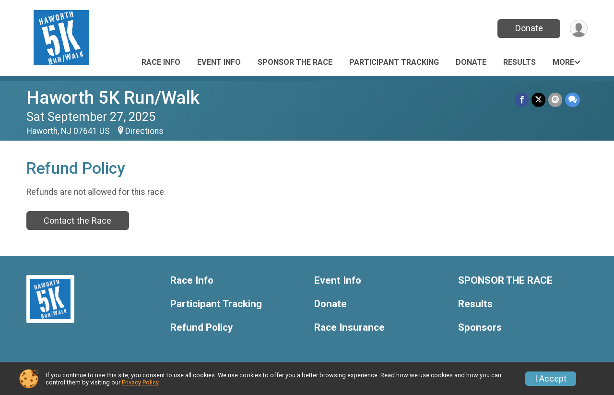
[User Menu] (579, 28)
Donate (529, 28)
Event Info (219, 62)
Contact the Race (77, 220)
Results (519, 62)
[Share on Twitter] (538, 100)
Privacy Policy (140, 382)
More (563, 62)
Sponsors (480, 327)
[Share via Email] (555, 100)
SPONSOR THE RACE (295, 62)
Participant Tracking (394, 62)
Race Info (161, 62)
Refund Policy (201, 327)
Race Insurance (349, 327)
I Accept (551, 378)
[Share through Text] (572, 100)
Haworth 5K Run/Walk (113, 97)
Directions (144, 131)
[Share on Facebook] (522, 100)
